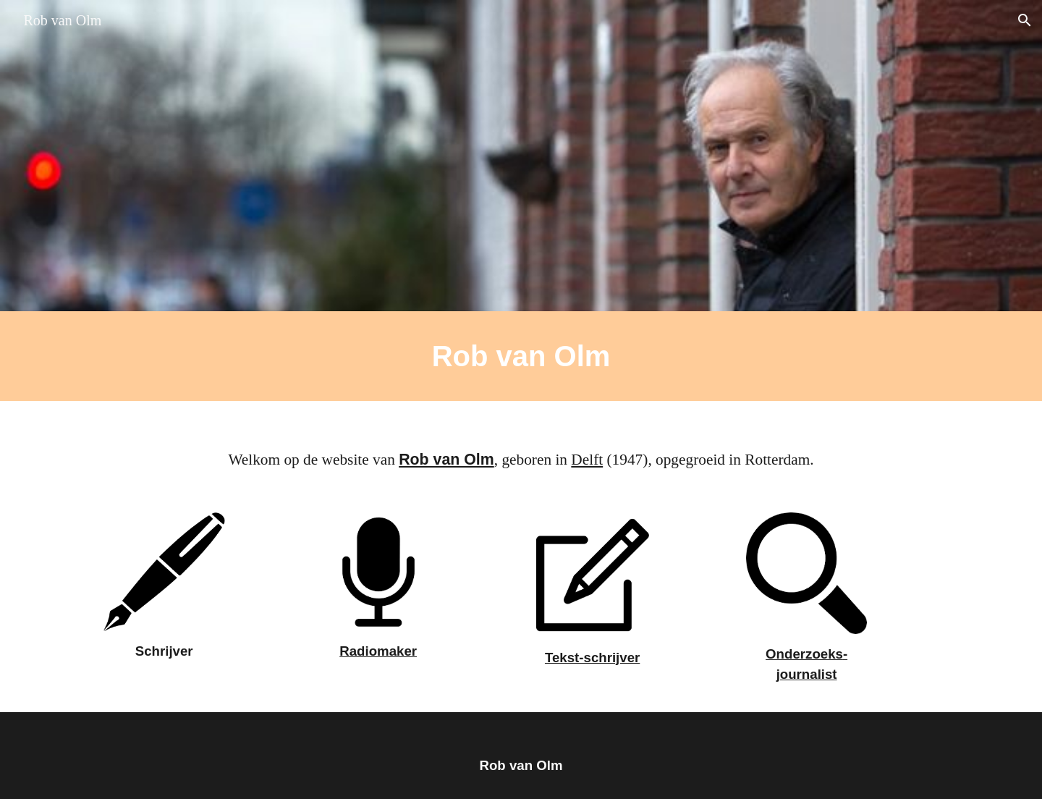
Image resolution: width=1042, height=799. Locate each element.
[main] (521, 356)
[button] (1024, 20)
